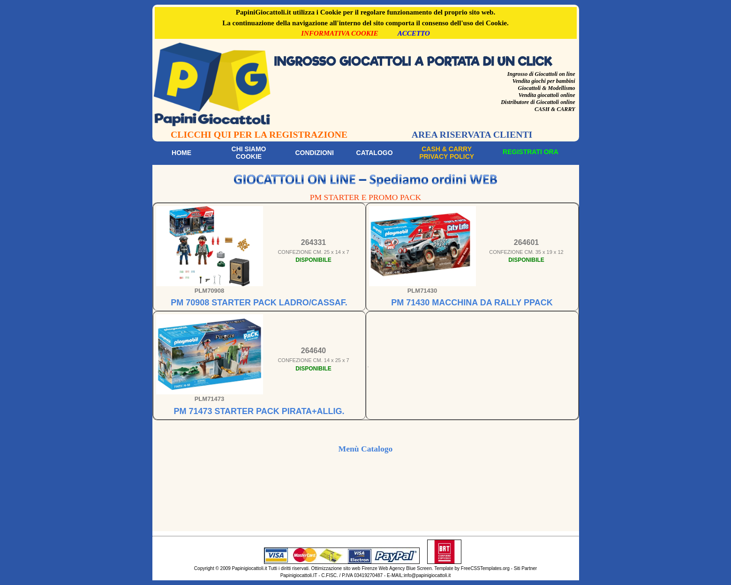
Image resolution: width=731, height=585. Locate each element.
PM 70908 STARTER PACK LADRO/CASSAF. (259, 302)
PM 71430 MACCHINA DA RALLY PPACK (471, 302)
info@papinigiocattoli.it (427, 575)
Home (181, 152)
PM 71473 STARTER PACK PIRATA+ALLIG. (258, 411)
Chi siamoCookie (249, 152)
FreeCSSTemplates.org (485, 568)
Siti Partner (525, 568)
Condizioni (314, 152)
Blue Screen (418, 568)
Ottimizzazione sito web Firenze (344, 568)
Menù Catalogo (366, 448)
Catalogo (374, 152)
